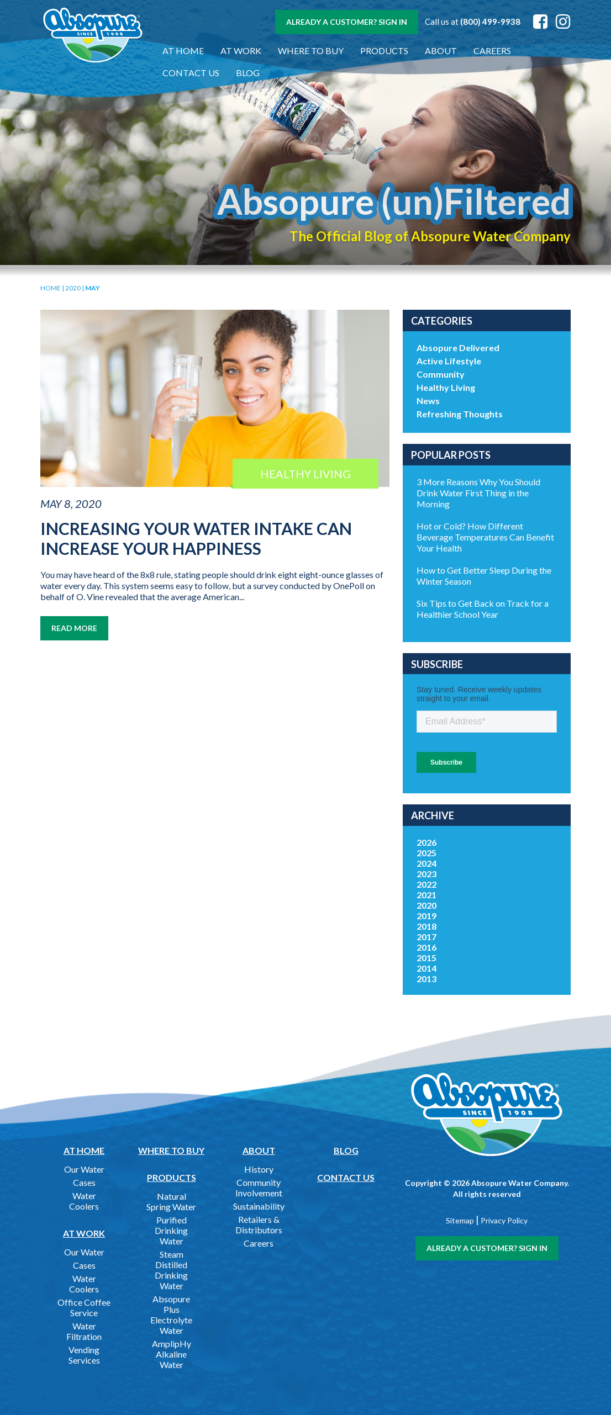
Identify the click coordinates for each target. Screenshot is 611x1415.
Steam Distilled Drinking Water (171, 1270)
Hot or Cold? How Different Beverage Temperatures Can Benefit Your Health (485, 537)
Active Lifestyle (449, 361)
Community (441, 374)
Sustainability (259, 1206)
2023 (426, 873)
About (441, 50)
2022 (426, 884)
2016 (426, 947)
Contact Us (190, 72)
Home (50, 288)
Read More (74, 628)
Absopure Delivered (458, 347)
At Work (240, 50)
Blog (248, 72)
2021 (426, 894)
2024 (426, 863)
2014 (426, 968)
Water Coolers (84, 1200)
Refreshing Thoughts (460, 414)
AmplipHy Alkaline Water (171, 1354)
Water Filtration (84, 1331)
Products (384, 50)
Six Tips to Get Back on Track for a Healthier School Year (483, 608)
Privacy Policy (504, 1220)
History (258, 1169)
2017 (426, 936)
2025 (426, 852)
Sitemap (460, 1220)
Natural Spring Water (171, 1201)
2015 (426, 957)
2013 (426, 978)
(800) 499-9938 (490, 22)
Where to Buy (311, 50)
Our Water (84, 1169)
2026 (426, 842)
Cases (84, 1182)
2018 (426, 926)
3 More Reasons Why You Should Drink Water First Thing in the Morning (478, 492)
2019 (426, 915)
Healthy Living (446, 387)
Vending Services (84, 1354)
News (428, 400)
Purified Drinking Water (171, 1230)
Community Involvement (258, 1187)
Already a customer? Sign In (346, 22)
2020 (73, 288)
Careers (492, 50)
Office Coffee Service (83, 1307)
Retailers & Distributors (258, 1224)
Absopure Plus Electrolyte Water (171, 1314)
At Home (183, 50)
